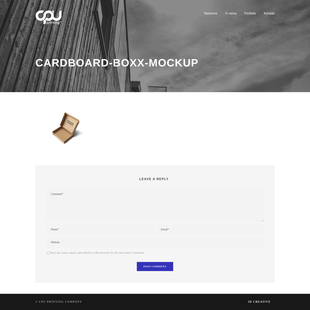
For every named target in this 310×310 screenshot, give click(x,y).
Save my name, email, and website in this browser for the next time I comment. (97, 252)
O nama (230, 13)
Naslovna (210, 13)
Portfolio (250, 13)
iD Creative (259, 301)
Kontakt (269, 13)
